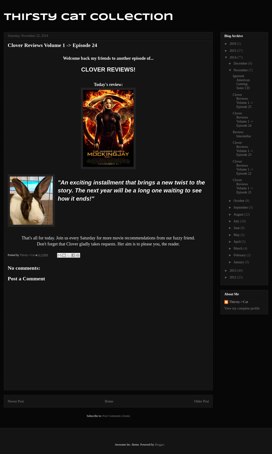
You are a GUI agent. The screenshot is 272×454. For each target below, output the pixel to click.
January (239, 262)
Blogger (159, 444)
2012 (233, 277)
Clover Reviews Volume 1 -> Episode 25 (243, 101)
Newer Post (16, 401)
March (238, 248)
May (236, 235)
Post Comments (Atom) (116, 416)
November (241, 70)
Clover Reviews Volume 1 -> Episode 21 (243, 186)
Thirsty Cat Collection (88, 17)
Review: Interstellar (242, 134)
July (236, 221)
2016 (233, 44)
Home (109, 401)
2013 (233, 270)
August (238, 214)
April (237, 241)
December (240, 63)
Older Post (201, 401)
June (236, 228)
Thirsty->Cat (238, 302)
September (241, 207)
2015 (233, 51)
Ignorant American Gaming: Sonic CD (241, 82)
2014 (233, 57)
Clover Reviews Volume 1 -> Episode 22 (243, 167)
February (239, 255)
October (239, 201)
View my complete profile (242, 308)
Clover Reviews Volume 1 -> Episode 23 (243, 149)
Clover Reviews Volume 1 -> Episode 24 (243, 119)
